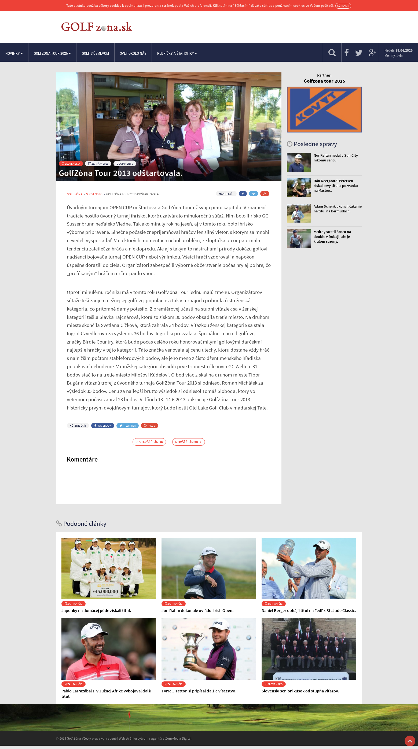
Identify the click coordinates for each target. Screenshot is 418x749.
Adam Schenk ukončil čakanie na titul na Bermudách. (338, 208)
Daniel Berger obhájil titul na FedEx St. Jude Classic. (309, 610)
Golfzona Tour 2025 (52, 53)
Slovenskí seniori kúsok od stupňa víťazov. (300, 690)
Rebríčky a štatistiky (177, 53)
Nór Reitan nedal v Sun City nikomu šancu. (336, 158)
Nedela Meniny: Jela (398, 53)
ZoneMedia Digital (178, 738)
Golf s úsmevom (95, 53)
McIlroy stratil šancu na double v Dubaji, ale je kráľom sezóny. (332, 236)
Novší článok (188, 442)
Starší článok (149, 442)
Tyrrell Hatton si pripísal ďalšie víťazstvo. (199, 690)
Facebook (102, 425)
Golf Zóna (74, 194)
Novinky (14, 53)
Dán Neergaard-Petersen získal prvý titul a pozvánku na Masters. (336, 185)
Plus (149, 425)
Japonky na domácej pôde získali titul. (96, 610)
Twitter (127, 425)
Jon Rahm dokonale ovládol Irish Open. (197, 610)
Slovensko (71, 163)
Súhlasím (343, 6)
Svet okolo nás (133, 53)
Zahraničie (73, 604)
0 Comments (125, 163)
